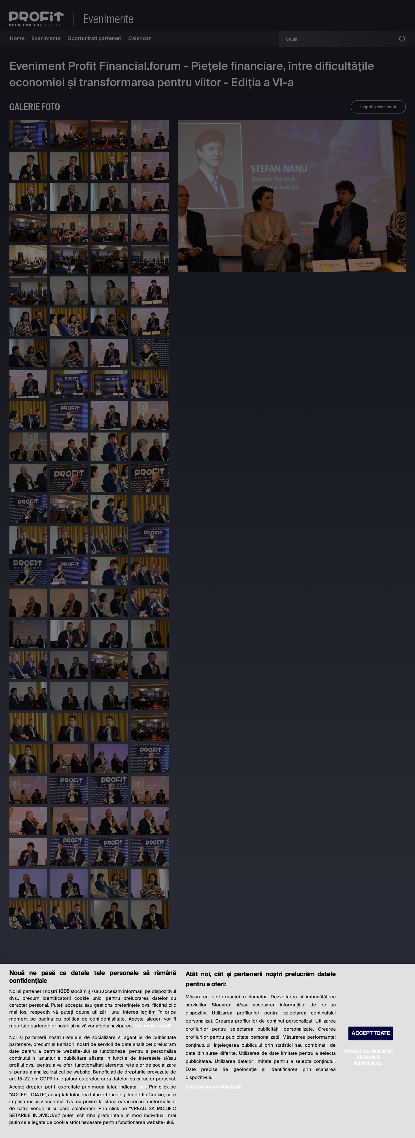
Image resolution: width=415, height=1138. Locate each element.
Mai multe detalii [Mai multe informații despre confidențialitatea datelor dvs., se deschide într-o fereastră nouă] (152, 1026)
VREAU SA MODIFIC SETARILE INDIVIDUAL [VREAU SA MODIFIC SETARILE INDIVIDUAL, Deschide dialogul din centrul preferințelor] (368, 1057)
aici (142, 1086)
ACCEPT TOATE (371, 1033)
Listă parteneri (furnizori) (214, 1087)
